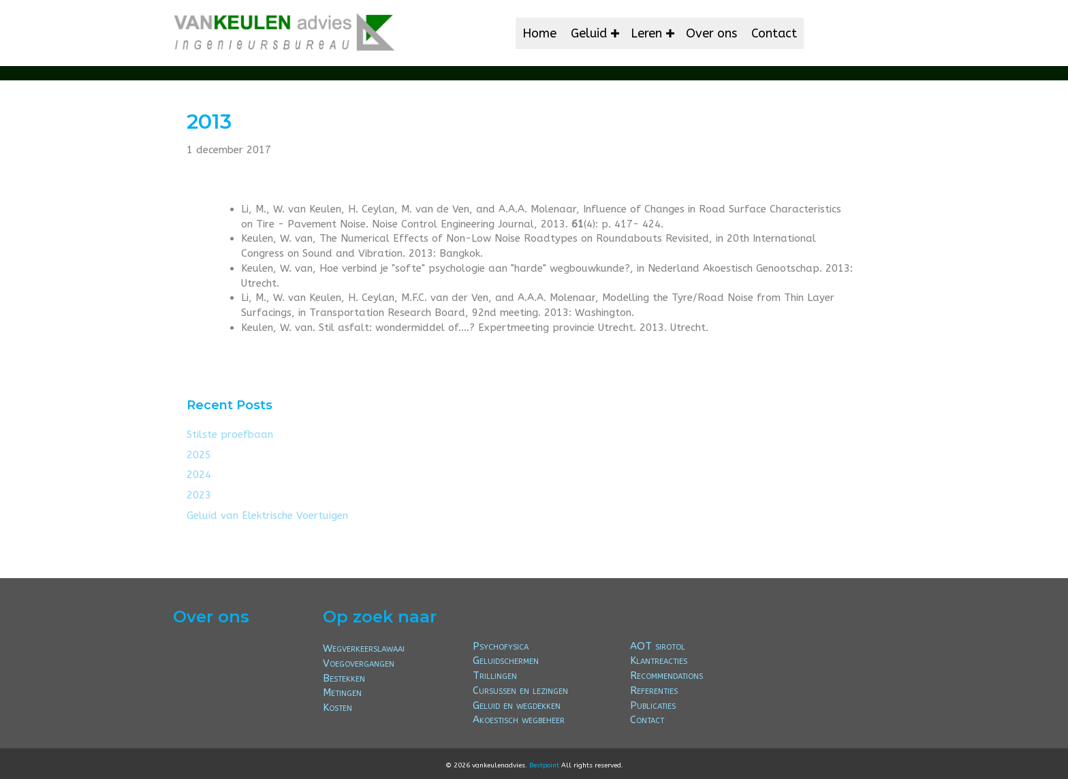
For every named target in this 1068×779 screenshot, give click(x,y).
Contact (647, 720)
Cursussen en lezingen (520, 690)
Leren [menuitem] (646, 33)
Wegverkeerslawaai (364, 648)
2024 (199, 474)
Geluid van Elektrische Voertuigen (267, 515)
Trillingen (495, 675)
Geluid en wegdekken (517, 705)
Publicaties (653, 705)
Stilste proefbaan (230, 434)
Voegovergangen (358, 663)
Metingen (342, 692)
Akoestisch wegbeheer (519, 720)
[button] (615, 33)
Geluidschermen (506, 660)
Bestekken (344, 678)
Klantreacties (658, 660)
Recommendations (666, 675)
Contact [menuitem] (774, 33)
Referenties (654, 690)
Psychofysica (501, 646)
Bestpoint (544, 765)
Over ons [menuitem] (711, 33)
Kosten (337, 707)
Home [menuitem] (539, 33)
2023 (199, 495)
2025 (199, 455)
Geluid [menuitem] (589, 33)
